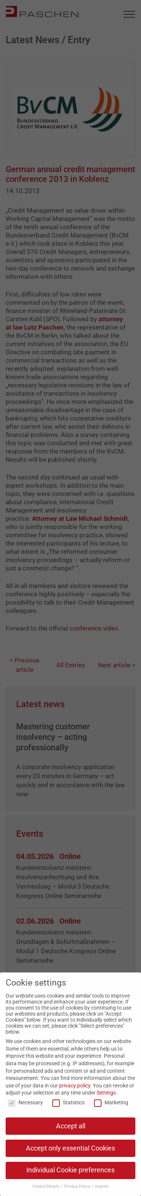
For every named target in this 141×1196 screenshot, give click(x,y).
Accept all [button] (70, 1126)
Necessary (25, 1102)
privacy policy (74, 1086)
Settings (106, 1093)
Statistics (68, 1102)
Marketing (111, 1102)
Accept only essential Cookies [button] (70, 1148)
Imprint (102, 1186)
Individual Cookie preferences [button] (70, 1170)
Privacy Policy (77, 1186)
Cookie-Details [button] (46, 1186)
